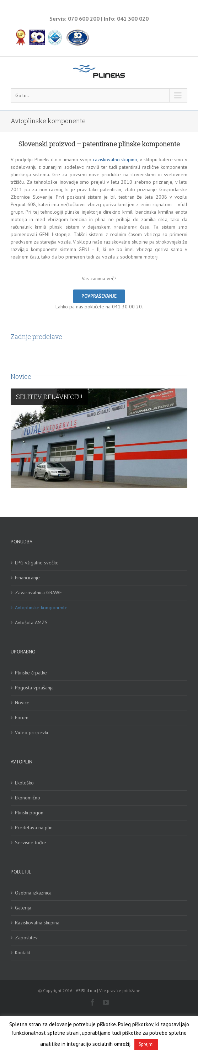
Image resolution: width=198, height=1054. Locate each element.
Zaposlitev (26, 937)
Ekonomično (27, 797)
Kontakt (22, 952)
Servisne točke (30, 842)
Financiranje (27, 577)
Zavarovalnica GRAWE (38, 592)
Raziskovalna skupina (37, 922)
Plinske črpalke (31, 672)
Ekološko (24, 782)
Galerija (23, 907)
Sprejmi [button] (146, 1044)
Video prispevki (31, 732)
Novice (21, 376)
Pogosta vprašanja (34, 687)
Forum (21, 717)
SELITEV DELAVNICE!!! (49, 396)
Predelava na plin (34, 827)
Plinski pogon (29, 812)
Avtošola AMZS (31, 622)
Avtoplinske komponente (41, 607)
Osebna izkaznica (33, 892)
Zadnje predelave (36, 336)
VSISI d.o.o (86, 990)
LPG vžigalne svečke (37, 562)
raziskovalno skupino (115, 159)
